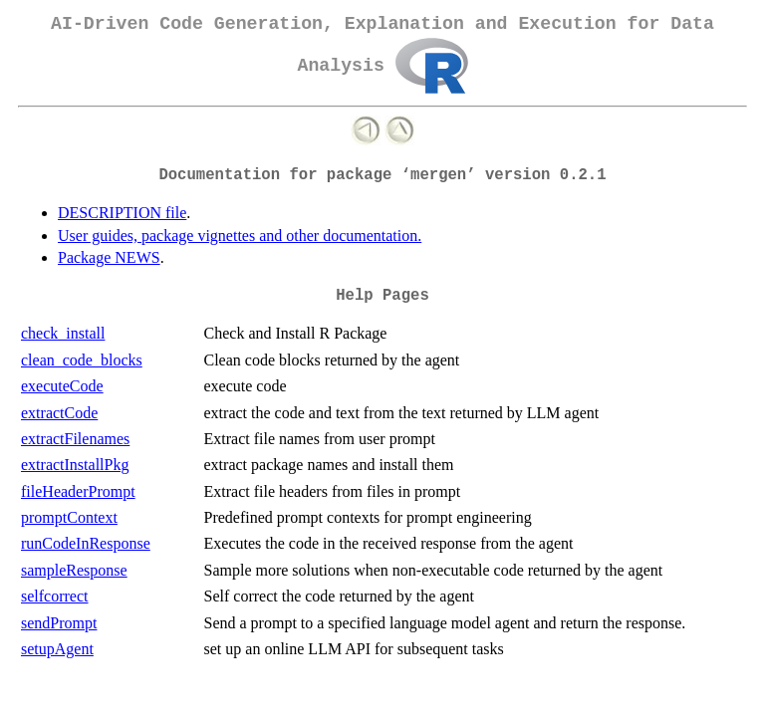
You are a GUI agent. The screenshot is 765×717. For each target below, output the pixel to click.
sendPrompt (59, 622)
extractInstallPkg (74, 464)
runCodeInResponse (85, 543)
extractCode (59, 412)
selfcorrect (55, 596)
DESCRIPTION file (122, 212)
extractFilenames (75, 438)
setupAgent (57, 648)
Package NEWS (109, 257)
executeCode (62, 385)
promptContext (69, 517)
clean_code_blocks (81, 360)
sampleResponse (74, 570)
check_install (63, 333)
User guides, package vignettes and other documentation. (239, 235)
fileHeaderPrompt (78, 491)
